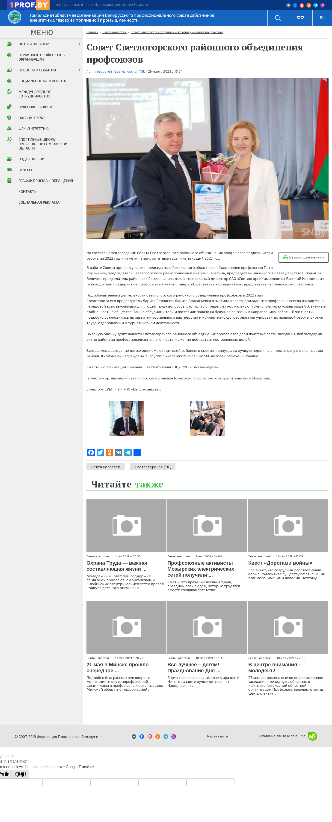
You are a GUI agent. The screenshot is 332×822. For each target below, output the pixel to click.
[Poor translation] (20, 774)
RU (322, 17)
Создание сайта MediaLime (288, 736)
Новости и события (37, 70)
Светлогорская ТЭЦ (129, 71)
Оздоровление (32, 159)
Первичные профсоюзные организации (43, 57)
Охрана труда (31, 117)
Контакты (27, 191)
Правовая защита (35, 107)
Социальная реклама (38, 202)
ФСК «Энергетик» (34, 128)
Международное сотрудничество (34, 93)
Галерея (25, 169)
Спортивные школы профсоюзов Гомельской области (43, 143)
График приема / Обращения (45, 180)
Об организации (33, 44)
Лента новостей (99, 71)
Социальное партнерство (42, 81)
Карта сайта (217, 736)
